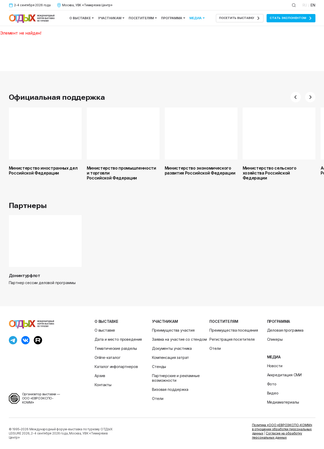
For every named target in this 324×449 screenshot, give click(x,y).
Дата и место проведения (118, 339)
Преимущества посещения (233, 330)
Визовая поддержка (170, 389)
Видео (273, 393)
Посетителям (143, 18)
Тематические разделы (116, 348)
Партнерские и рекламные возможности (176, 378)
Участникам (111, 18)
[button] (295, 97)
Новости (274, 366)
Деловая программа (285, 330)
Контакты (103, 385)
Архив (100, 375)
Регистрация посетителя (231, 339)
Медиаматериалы (283, 402)
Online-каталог (108, 357)
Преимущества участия (173, 330)
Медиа (197, 18)
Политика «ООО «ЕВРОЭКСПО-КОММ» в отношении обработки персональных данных (282, 429)
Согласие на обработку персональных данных (277, 435)
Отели (157, 398)
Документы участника (172, 348)
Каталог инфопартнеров (116, 366)
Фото (271, 384)
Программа (173, 18)
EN (312, 5)
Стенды (159, 366)
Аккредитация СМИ (284, 375)
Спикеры (275, 339)
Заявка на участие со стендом (179, 339)
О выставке (81, 18)
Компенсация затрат (170, 357)
